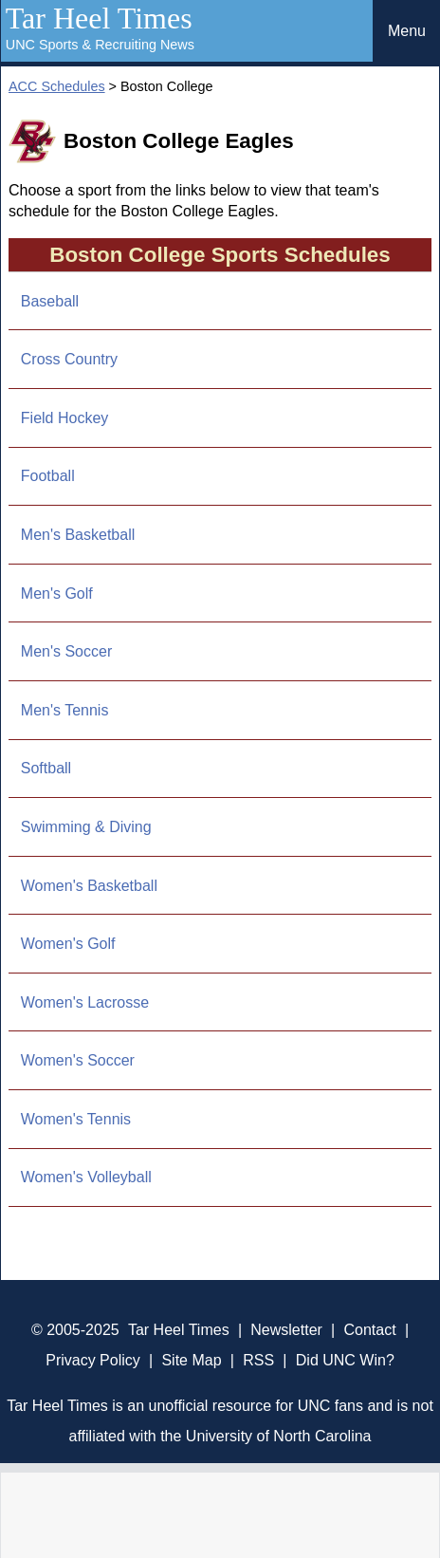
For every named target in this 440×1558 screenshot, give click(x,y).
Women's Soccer (78, 1060)
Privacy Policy (93, 1360)
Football (48, 476)
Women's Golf (68, 944)
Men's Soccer (66, 651)
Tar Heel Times (99, 18)
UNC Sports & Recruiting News (100, 44)
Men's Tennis (65, 710)
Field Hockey (64, 418)
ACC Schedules (57, 86)
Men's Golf (57, 593)
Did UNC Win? (345, 1360)
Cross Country (69, 359)
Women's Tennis (76, 1119)
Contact (370, 1330)
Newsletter (286, 1330)
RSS (258, 1360)
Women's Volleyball (86, 1177)
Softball (46, 768)
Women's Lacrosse (85, 1002)
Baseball (50, 301)
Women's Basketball (89, 886)
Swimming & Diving (86, 827)
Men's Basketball (78, 535)
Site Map (191, 1360)
